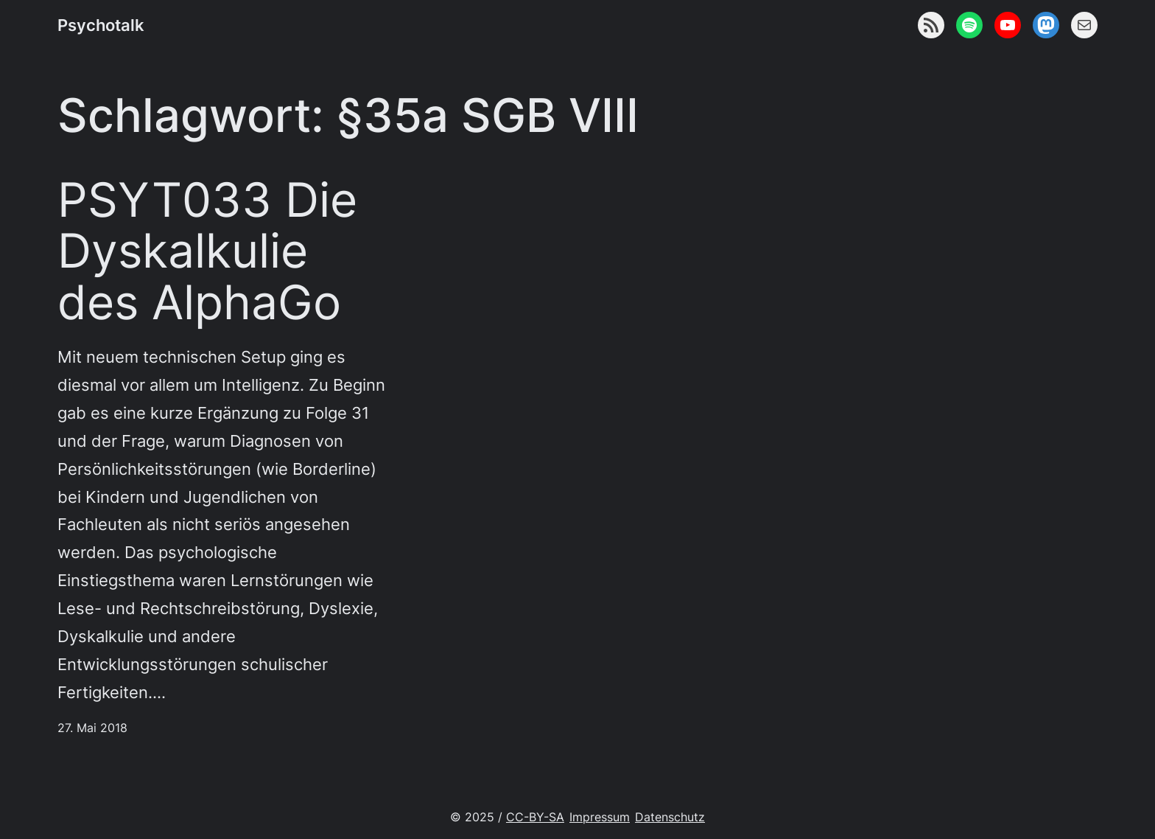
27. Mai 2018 (92, 728)
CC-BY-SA (535, 817)
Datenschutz (670, 817)
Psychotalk (100, 25)
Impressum (599, 817)
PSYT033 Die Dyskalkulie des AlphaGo (207, 251)
